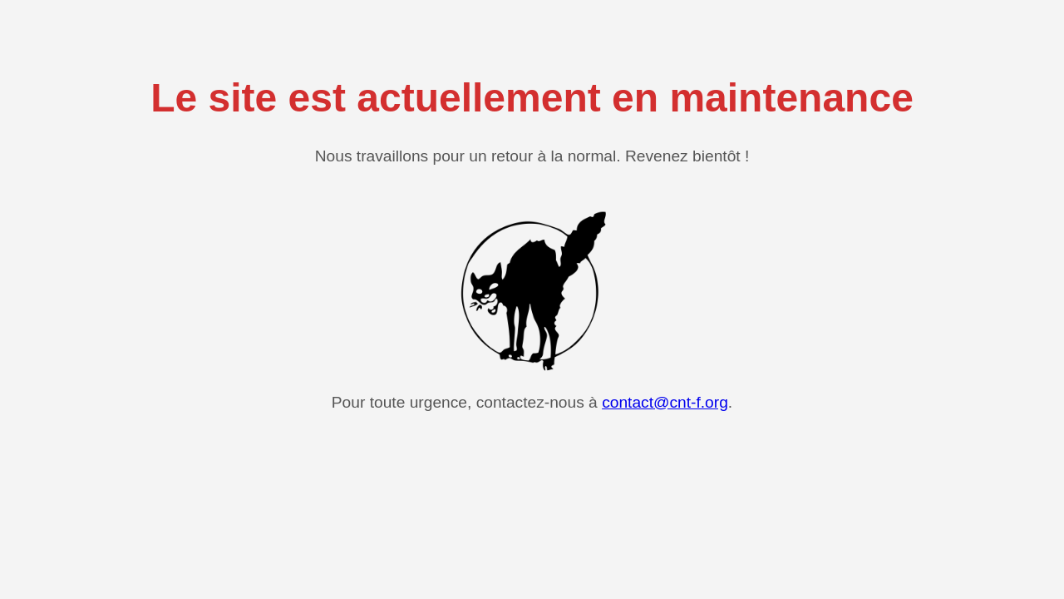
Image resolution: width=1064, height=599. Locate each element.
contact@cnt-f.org (665, 402)
